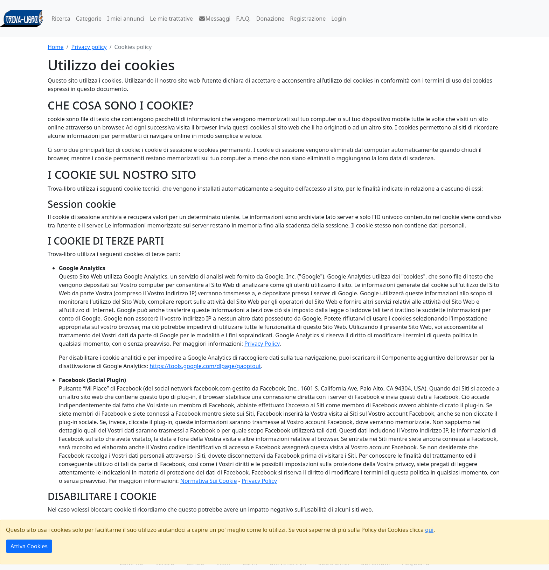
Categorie (89, 18)
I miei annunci (125, 18)
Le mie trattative (171, 18)
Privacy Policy (261, 343)
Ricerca (60, 18)
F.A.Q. (243, 18)
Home (56, 47)
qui (429, 530)
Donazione (270, 18)
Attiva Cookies (29, 546)
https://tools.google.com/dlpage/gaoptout (205, 366)
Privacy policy (88, 47)
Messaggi (215, 18)
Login (338, 18)
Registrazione (308, 18)
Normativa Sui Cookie (208, 481)
